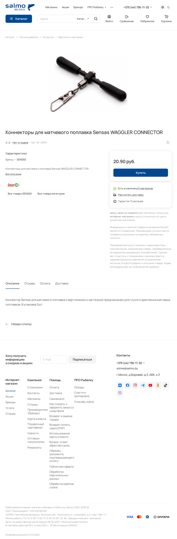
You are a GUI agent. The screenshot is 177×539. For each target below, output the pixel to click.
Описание (12, 283)
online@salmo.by (127, 368)
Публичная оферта (61, 466)
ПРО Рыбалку (83, 380)
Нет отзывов (20, 142)
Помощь (55, 380)
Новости (33, 433)
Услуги (10, 408)
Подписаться (82, 359)
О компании (35, 387)
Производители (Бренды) (37, 411)
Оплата (45, 283)
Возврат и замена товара (60, 417)
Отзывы (29, 283)
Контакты (33, 393)
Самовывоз (56, 399)
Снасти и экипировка (81, 394)
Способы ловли (84, 402)
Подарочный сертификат (35, 425)
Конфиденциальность (18, 534)
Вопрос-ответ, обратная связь (59, 443)
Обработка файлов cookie (61, 485)
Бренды (11, 402)
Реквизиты (34, 447)
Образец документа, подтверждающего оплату (61, 456)
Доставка (61, 283)
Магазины (33, 399)
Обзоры (79, 387)
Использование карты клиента (59, 435)
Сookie (36, 534)
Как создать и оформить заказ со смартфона (61, 407)
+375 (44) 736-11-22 (136, 7)
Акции (9, 396)
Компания (34, 380)
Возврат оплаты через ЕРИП (59, 426)
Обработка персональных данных (58, 475)
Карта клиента (36, 419)
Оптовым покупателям (35, 440)
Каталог (11, 391)
